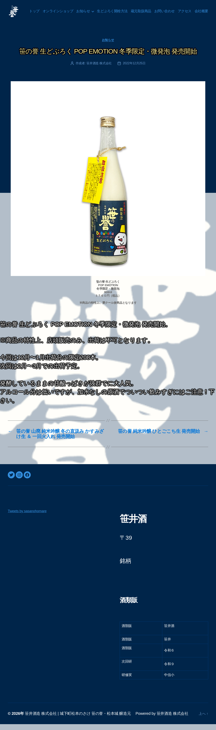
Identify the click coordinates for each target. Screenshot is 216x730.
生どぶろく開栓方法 (129, 11)
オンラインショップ (74, 11)
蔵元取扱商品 (158, 11)
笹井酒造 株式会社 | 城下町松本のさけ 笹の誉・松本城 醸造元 (78, 719)
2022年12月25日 (134, 69)
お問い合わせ (181, 11)
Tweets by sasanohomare (27, 517)
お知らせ (100, 11)
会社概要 (201, 17)
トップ (51, 11)
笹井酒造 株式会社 (99, 69)
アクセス (201, 11)
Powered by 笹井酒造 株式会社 (162, 719)
